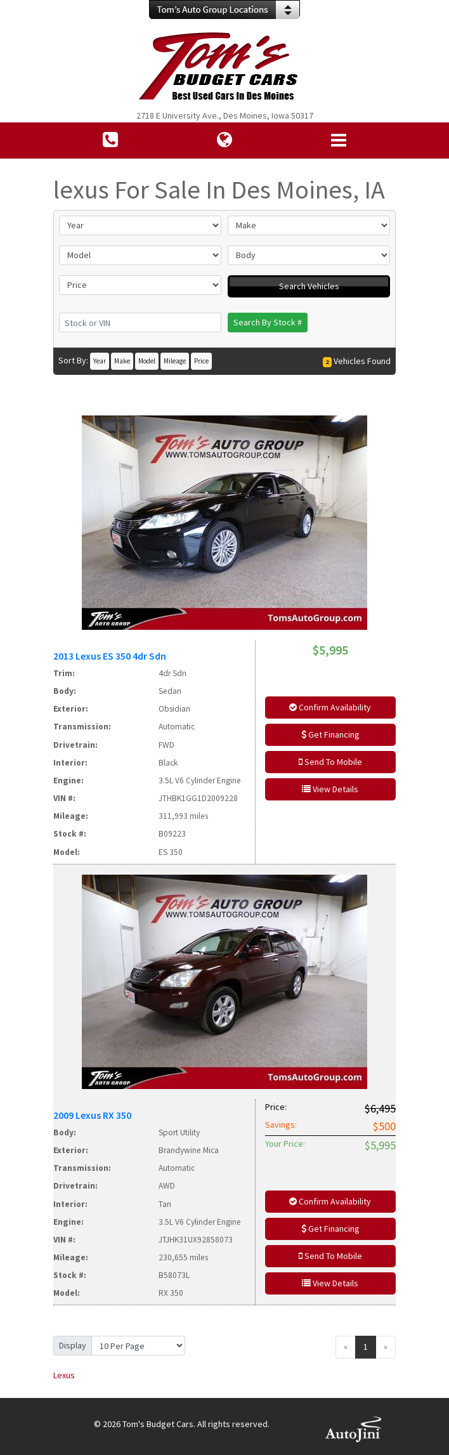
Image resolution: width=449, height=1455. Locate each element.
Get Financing (330, 734)
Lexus (64, 1375)
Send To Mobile (330, 761)
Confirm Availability (330, 707)
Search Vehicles (309, 286)
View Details (330, 789)
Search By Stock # (267, 322)
